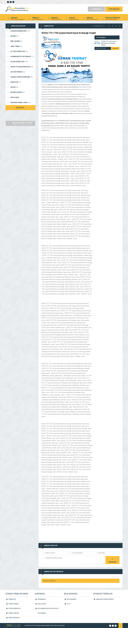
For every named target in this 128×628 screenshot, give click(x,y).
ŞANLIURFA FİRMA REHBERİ (105, 599)
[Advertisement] (61, 9)
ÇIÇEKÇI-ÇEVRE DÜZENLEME (21, 77)
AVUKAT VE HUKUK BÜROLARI (21, 66)
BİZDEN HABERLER (14, 608)
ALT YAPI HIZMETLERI (21, 51)
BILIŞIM (21, 36)
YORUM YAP (112, 560)
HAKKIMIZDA (42, 599)
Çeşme (50, 84)
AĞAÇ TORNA (21, 46)
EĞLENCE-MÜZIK (21, 92)
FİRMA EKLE (12, 599)
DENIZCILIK (21, 82)
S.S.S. (68, 604)
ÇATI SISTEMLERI (21, 71)
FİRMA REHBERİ (13, 604)
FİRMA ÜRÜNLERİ (13, 617)
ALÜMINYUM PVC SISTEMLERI (21, 56)
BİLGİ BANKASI (71, 599)
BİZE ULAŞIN (42, 604)
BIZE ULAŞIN (21, 97)
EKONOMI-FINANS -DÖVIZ (21, 102)
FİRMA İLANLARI (13, 613)
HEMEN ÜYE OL (96, 9)
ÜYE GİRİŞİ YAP (114, 9)
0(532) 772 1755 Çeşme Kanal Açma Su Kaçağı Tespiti (108, 43)
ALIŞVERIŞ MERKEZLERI (21, 30)
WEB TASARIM (21, 41)
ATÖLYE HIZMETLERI (21, 61)
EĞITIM (21, 87)
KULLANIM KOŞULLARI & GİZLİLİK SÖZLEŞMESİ (48, 609)
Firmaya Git (115, 48)
